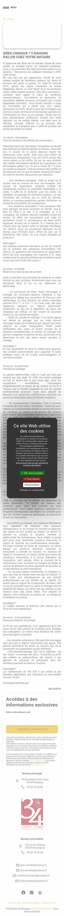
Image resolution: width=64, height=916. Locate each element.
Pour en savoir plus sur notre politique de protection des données (32, 464)
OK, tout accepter (32, 473)
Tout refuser (32, 479)
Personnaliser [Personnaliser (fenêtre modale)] (32, 485)
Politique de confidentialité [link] (32, 490)
